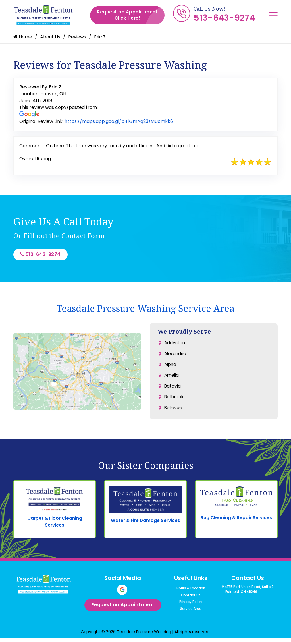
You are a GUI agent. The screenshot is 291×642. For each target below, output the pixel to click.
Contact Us (191, 601)
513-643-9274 (224, 18)
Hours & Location (190, 595)
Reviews (77, 37)
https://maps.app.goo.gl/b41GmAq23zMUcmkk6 (119, 121)
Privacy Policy (190, 608)
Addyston (175, 344)
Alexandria (176, 356)
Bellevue (173, 413)
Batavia (172, 390)
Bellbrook (175, 401)
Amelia (172, 379)
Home (22, 37)
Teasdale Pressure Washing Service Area (145, 310)
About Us (50, 37)
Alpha (170, 367)
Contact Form (83, 235)
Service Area (190, 615)
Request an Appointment (131, 15)
